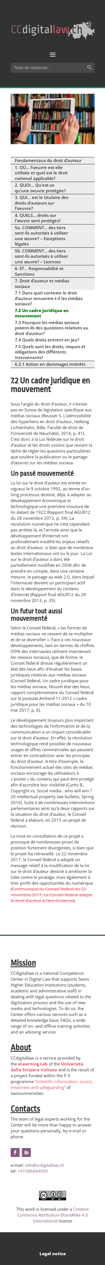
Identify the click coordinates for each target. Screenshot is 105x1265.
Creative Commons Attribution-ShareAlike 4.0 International (53, 1215)
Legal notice (52, 1253)
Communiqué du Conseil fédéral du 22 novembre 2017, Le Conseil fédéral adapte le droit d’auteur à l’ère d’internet (51, 894)
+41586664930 (33, 1171)
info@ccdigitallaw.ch (44, 1165)
